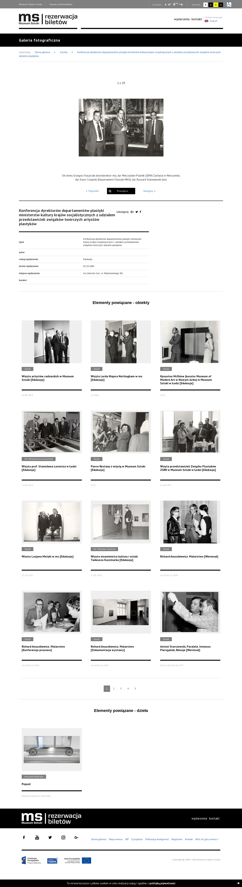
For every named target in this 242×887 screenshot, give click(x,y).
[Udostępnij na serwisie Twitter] (137, 211)
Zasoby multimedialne (61, 4)
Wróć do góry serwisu (207, 839)
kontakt (197, 19)
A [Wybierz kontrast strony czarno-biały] (210, 4)
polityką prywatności (162, 883)
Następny (150, 191)
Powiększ (122, 191)
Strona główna (42, 52)
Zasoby (64, 52)
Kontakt (189, 839)
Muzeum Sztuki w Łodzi (30, 4)
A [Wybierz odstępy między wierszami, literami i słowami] (182, 4)
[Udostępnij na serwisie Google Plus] (133, 211)
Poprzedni (92, 191)
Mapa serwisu (116, 839)
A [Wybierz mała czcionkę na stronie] (165, 4)
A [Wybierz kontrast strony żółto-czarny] (215, 4)
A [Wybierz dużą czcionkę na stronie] (175, 4)
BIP (127, 839)
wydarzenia (182, 19)
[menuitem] (182, 19)
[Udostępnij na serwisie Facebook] (140, 211)
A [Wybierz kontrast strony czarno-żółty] (221, 4)
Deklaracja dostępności (157, 839)
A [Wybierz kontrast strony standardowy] (205, 4)
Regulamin (177, 839)
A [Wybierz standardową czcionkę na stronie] (169, 4)
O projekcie (137, 839)
